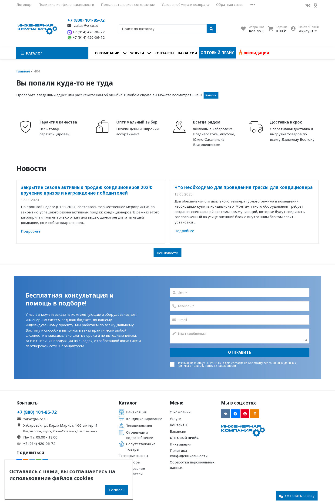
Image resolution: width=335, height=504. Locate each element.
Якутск (47, 431)
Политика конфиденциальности (66, 4)
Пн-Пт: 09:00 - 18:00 (40, 437)
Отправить (239, 352)
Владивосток (32, 431)
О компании (107, 53)
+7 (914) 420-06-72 (86, 32)
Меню (177, 403)
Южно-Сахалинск (64, 431)
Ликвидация (256, 53)
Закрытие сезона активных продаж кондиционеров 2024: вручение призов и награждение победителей (86, 190)
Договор (23, 4)
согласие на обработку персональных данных (262, 363)
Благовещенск (87, 431)
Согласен (116, 489)
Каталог (210, 95)
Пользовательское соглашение (128, 4)
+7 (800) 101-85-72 (85, 20)
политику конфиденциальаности (214, 366)
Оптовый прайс (217, 52)
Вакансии (187, 53)
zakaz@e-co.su (82, 25)
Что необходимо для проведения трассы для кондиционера (243, 187)
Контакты (164, 53)
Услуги (137, 53)
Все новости (167, 252)
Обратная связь (229, 4)
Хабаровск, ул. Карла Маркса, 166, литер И (60, 425)
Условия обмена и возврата (185, 4)
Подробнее (30, 231)
